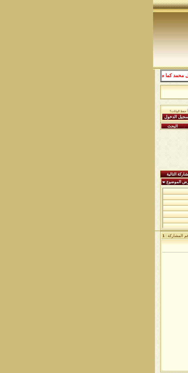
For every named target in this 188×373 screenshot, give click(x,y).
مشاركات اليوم (57, 126)
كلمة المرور (69, 116)
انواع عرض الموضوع (30, 182)
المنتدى (170, 174)
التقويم (96, 126)
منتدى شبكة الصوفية (157, 109)
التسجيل (165, 126)
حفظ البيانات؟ (27, 111)
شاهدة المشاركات (67, 174)
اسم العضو (69, 110)
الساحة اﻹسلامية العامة (116, 109)
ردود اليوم (102, 174)
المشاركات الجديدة (138, 174)
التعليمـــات (129, 126)
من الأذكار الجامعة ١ (144, 191)
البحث (19, 126)
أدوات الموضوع (66, 182)
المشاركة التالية (26, 174)
